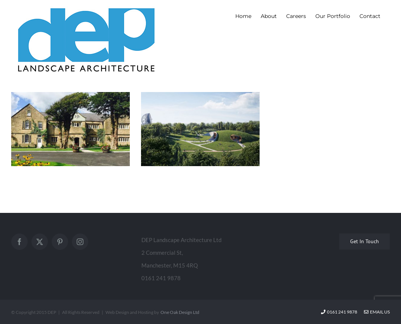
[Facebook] (19, 241)
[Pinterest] (60, 241)
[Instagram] (80, 241)
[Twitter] (39, 241)
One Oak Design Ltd (179, 312)
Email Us (377, 312)
